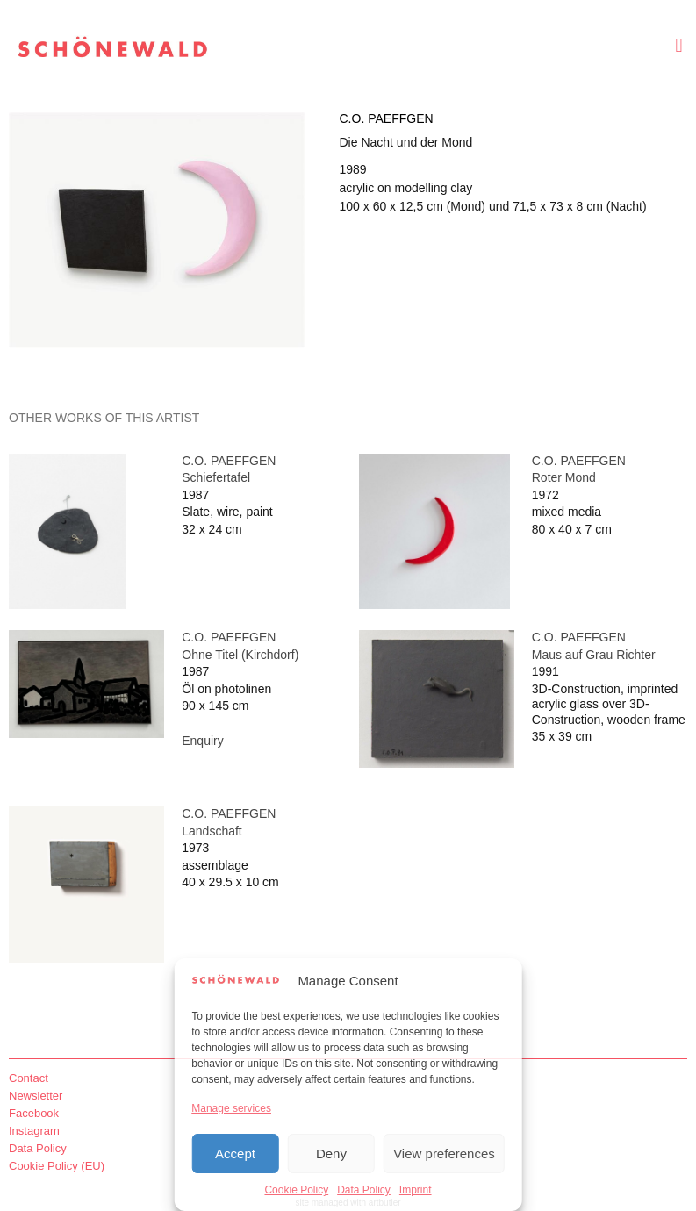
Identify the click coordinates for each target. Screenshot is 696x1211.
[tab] (104, 418)
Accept (235, 1153)
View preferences (444, 1153)
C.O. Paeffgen (387, 118)
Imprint (415, 1190)
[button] (679, 45)
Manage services (231, 1108)
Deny (331, 1153)
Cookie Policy (296, 1190)
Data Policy (364, 1190)
